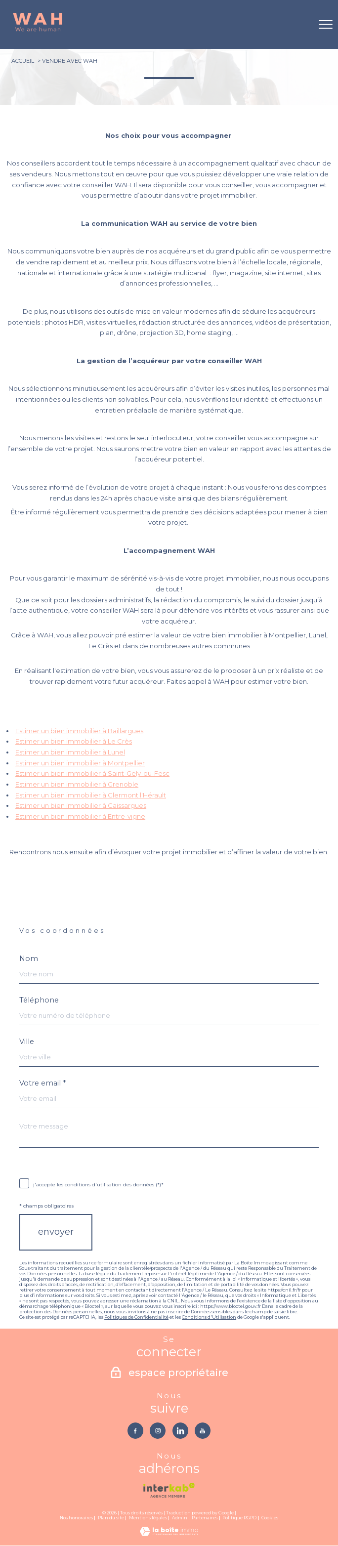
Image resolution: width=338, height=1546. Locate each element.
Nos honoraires (76, 1517)
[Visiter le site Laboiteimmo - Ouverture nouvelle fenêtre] (169, 1534)
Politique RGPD (239, 1517)
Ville (26, 1041)
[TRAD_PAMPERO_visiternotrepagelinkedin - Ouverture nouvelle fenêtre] (180, 1430)
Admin (179, 1517)
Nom (28, 958)
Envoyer (56, 1232)
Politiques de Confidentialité (136, 1317)
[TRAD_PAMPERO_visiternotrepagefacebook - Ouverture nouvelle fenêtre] (135, 1430)
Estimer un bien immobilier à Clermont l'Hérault (90, 795)
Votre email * (42, 1083)
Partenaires (204, 1517)
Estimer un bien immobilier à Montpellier (80, 763)
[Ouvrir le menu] (325, 24)
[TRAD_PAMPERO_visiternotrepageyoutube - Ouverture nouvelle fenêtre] (203, 1430)
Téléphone (39, 1000)
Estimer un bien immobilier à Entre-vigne (80, 816)
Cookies (269, 1517)
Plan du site (111, 1517)
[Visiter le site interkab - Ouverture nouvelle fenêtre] (168, 1490)
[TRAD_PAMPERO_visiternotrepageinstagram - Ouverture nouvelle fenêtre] (158, 1430)
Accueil (22, 60)
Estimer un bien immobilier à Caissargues (80, 805)
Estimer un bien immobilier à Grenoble (76, 784)
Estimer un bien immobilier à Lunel (70, 752)
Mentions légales (148, 1517)
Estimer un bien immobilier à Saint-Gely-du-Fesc (92, 773)
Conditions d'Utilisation (209, 1317)
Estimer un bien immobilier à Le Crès (73, 741)
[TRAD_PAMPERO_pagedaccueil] (37, 30)
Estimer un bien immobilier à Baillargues (79, 731)
